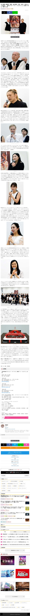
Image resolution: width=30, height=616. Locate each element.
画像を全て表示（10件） (15, 440)
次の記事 (26, 475)
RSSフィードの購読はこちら (19, 447)
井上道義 (21, 481)
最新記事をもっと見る (17, 550)
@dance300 (6, 427)
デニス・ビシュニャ (22, 488)
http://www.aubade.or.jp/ (6, 387)
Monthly (25, 531)
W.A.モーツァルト (5, 481)
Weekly (15, 531)
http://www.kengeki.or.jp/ (6, 392)
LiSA (18, 607)
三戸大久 (3, 488)
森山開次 (3, 483)
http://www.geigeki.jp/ (5, 381)
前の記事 (3, 475)
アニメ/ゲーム (23, 602)
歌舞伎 (22, 607)
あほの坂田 (16, 602)
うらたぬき (10, 602)
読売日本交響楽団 (13, 481)
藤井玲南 (3, 490)
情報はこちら (16, 417)
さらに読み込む (18, 596)
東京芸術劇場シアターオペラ (12, 483)
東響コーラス (22, 483)
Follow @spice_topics (15, 459)
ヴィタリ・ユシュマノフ (11, 488)
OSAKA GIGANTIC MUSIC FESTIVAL (8, 607)
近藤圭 (8, 490)
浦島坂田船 (3, 602)
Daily (5, 531)
